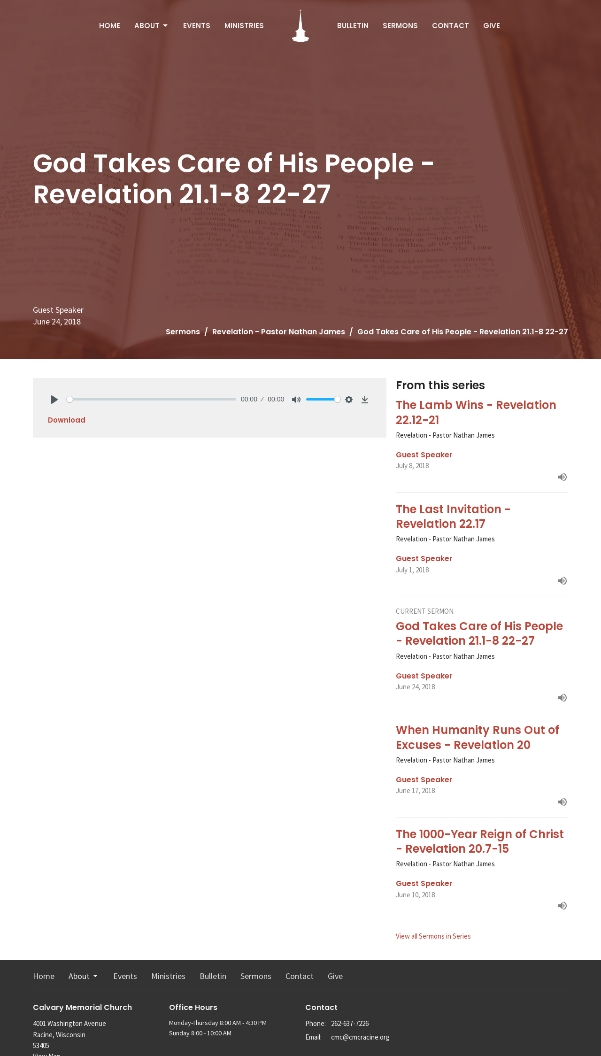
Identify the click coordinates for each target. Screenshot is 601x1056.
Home (109, 26)
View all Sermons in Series (433, 936)
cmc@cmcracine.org (360, 1037)
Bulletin (353, 26)
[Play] (54, 399)
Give (491, 26)
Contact (450, 26)
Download (66, 420)
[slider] (151, 399)
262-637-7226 (350, 1023)
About (151, 26)
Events (196, 26)
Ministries (244, 26)
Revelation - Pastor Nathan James (278, 331)
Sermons (400, 26)
